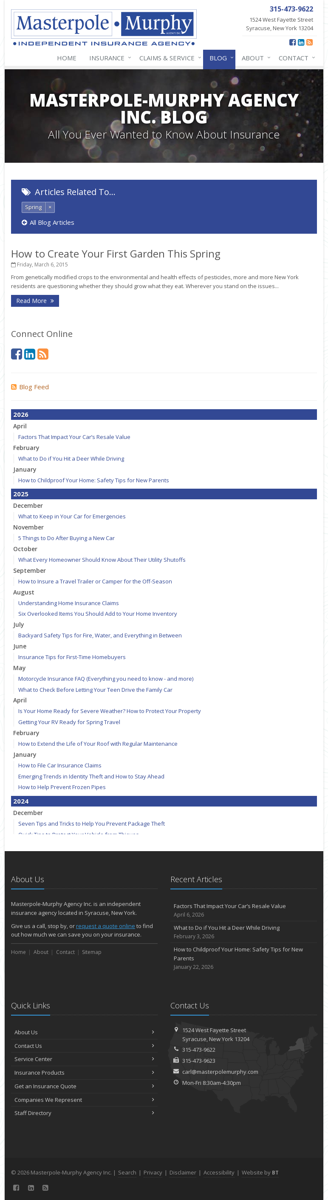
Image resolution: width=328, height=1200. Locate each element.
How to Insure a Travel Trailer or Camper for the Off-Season (95, 581)
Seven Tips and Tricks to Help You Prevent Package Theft (91, 823)
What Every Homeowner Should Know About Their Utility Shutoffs (102, 559)
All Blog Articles (48, 222)
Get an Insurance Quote (84, 1086)
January (25, 469)
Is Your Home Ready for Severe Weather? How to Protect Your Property (109, 711)
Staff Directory (84, 1113)
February (26, 448)
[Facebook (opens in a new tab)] (292, 42)
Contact (295, 57)
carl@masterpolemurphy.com (220, 1071)
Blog (219, 57)
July (18, 624)
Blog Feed (30, 386)
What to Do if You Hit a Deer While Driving (71, 458)
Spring (33, 207)
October (25, 549)
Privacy (153, 1172)
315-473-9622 (198, 1049)
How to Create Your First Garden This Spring (116, 253)
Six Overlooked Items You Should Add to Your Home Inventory (97, 613)
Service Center (84, 1059)
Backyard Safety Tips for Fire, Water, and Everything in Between (100, 635)
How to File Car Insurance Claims (60, 765)
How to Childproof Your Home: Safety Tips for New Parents (93, 480)
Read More (35, 301)
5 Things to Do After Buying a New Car (66, 538)
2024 (20, 801)
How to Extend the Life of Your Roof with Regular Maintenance (98, 743)
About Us (84, 1032)
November (28, 527)
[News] (309, 42)
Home (66, 58)
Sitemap (92, 952)
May (19, 668)
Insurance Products (84, 1072)
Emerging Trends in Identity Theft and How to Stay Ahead (91, 776)
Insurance (108, 57)
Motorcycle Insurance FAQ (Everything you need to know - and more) (105, 678)
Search (127, 1172)
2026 (20, 414)
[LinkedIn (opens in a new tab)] (301, 42)
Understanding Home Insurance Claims (68, 603)
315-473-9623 (198, 1060)
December (28, 505)
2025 (20, 494)
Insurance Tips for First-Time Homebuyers (72, 657)
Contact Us (84, 1046)
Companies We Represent (84, 1100)
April (20, 426)
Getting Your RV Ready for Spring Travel (69, 722)
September (29, 570)
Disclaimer (183, 1172)
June (19, 646)
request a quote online (105, 926)
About (254, 57)
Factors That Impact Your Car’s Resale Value (74, 437)
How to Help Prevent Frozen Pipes (62, 787)
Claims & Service (168, 57)
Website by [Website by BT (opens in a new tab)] (260, 1172)
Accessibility (219, 1172)
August (23, 592)
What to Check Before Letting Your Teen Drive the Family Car (95, 689)
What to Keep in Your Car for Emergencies (72, 516)
